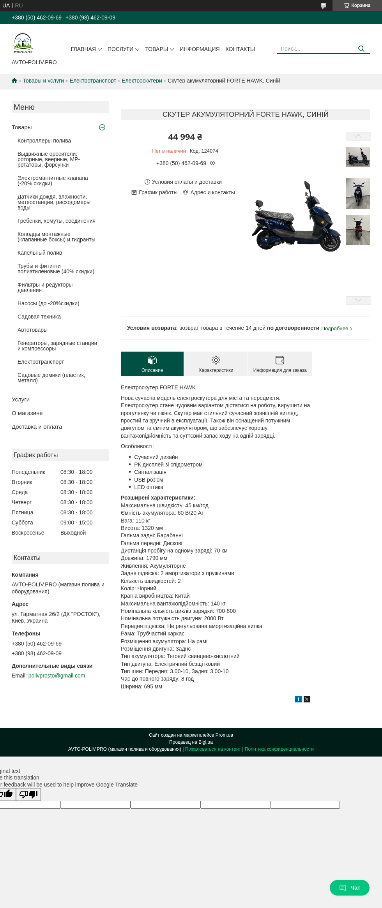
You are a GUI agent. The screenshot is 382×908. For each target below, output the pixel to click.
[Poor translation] (28, 794)
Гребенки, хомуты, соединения (57, 221)
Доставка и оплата (37, 426)
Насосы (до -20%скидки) (49, 303)
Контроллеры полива (44, 140)
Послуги (120, 49)
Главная (83, 49)
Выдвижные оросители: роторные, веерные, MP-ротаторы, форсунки (49, 159)
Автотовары (33, 330)
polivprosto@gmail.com (56, 675)
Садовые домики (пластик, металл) (51, 378)
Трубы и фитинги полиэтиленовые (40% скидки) (56, 269)
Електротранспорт (93, 80)
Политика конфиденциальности (279, 749)
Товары (156, 49)
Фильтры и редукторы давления (45, 287)
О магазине (27, 413)
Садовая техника (39, 316)
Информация (199, 49)
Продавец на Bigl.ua (191, 742)
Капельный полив (40, 253)
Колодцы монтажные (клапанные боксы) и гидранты (57, 237)
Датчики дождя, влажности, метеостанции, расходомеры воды (54, 202)
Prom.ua (224, 735)
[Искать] (361, 49)
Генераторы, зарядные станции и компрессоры (57, 346)
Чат (349, 887)
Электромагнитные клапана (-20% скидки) (53, 181)
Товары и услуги (43, 80)
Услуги (21, 399)
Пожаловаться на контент (213, 749)
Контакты (240, 49)
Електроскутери (142, 80)
